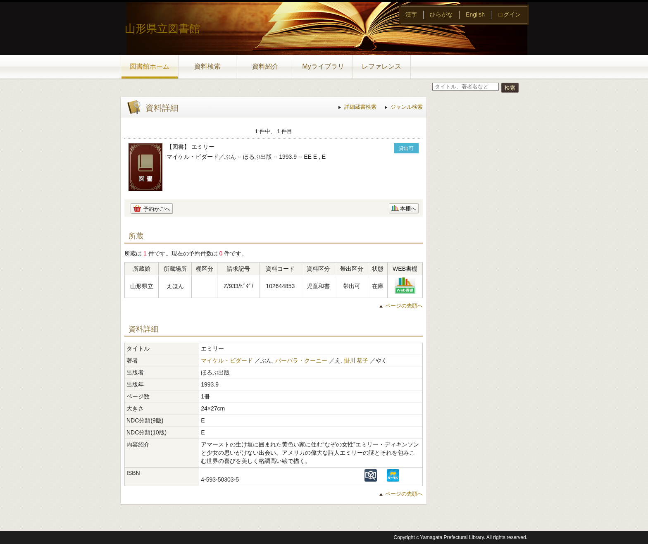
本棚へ (408, 208)
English (475, 14)
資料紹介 (265, 66)
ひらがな (441, 14)
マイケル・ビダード (227, 360)
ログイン (509, 14)
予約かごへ (156, 209)
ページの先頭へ (404, 306)
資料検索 (207, 66)
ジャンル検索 (407, 107)
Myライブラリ (323, 66)
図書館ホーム (149, 66)
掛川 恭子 (356, 360)
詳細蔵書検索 (360, 107)
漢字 (411, 14)
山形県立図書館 (162, 28)
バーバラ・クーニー (301, 360)
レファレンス (381, 66)
